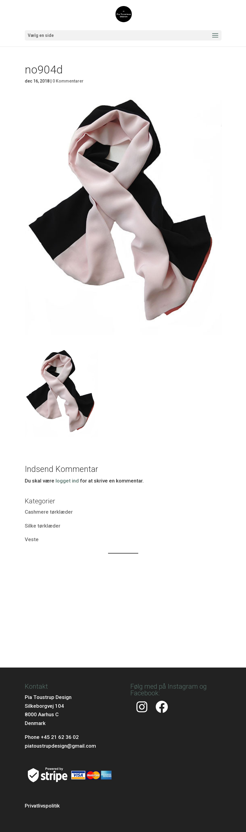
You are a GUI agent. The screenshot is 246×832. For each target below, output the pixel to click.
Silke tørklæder (42, 526)
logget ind (67, 481)
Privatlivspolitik (42, 806)
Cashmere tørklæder (49, 512)
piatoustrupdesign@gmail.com (60, 746)
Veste (32, 539)
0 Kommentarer (68, 81)
